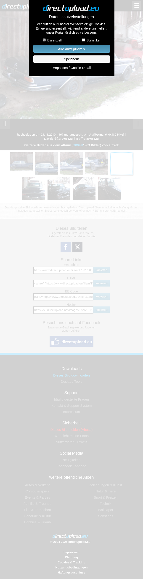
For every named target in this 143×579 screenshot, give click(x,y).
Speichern (71, 59)
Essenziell (54, 40)
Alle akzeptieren (71, 49)
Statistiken (94, 40)
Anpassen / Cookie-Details (72, 68)
